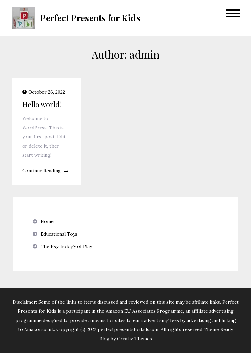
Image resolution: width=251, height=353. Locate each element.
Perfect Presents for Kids (90, 18)
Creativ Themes (134, 339)
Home (47, 221)
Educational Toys (59, 234)
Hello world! (41, 104)
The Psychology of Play (66, 246)
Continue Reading (45, 171)
